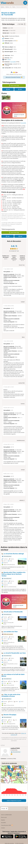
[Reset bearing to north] (25, 771)
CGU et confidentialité (6, 814)
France (9, 59)
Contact (3, 828)
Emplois (3, 820)
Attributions (3, 782)
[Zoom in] (25, 767)
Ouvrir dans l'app (14, 85)
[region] (14, 774)
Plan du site (4, 817)
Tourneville (12, 61)
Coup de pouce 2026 (7, 825)
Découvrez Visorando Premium (14, 77)
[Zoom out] (25, 769)
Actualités (3, 822)
